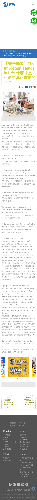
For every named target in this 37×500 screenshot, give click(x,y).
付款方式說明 (24, 447)
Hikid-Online (24, 477)
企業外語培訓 (7, 449)
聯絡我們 (27, 490)
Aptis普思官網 (24, 474)
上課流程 (23, 437)
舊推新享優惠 (7, 460)
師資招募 (6, 439)
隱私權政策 (18, 490)
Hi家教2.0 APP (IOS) (9, 442)
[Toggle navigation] (33, 5)
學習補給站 (12, 51)
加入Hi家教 (6, 437)
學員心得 (6, 458)
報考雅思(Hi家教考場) (27, 472)
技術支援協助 (24, 444)
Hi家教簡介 (6, 435)
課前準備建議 (24, 439)
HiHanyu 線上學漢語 (26, 465)
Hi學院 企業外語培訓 (26, 463)
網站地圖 (10, 490)
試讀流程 (23, 435)
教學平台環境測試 (25, 442)
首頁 (4, 51)
